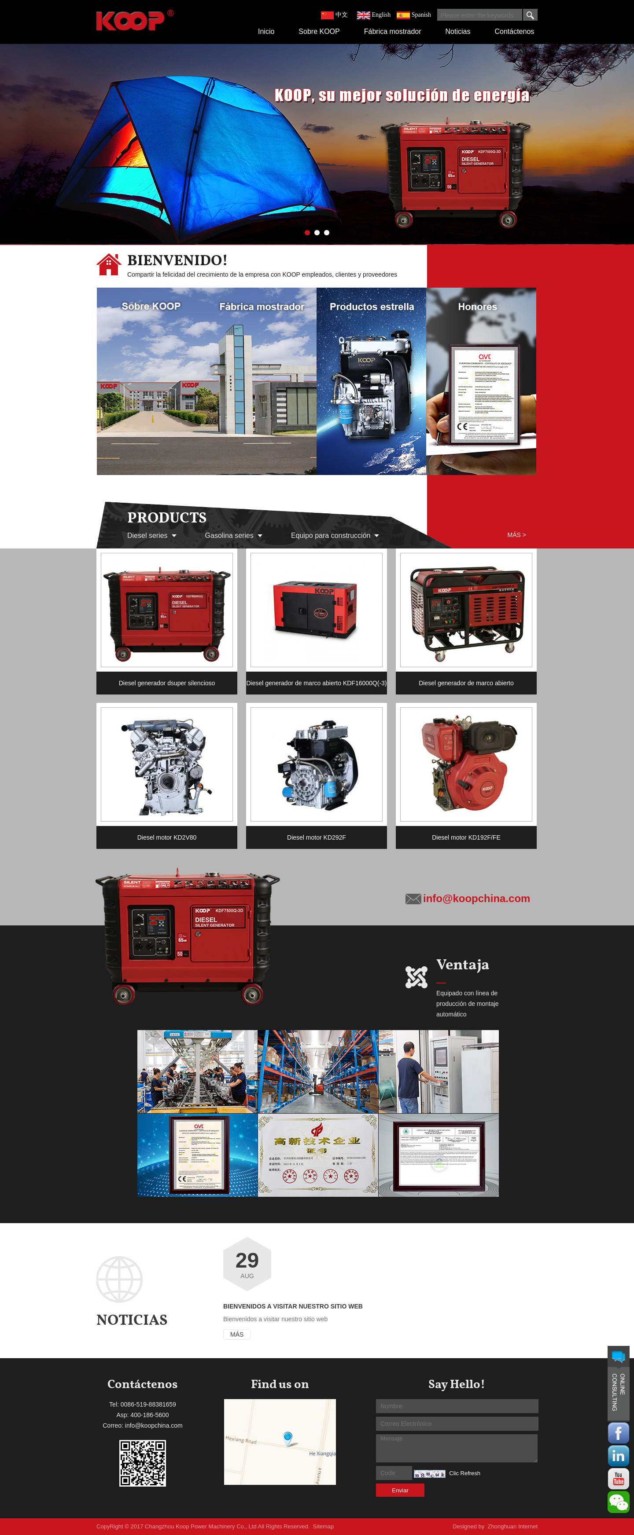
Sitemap (323, 1526)
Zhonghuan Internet (513, 1526)
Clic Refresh (464, 1473)
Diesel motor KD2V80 (167, 837)
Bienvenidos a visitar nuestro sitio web (293, 1306)
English (381, 14)
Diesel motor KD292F (316, 837)
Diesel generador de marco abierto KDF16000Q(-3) (316, 683)
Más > (517, 534)
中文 (341, 14)
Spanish (421, 14)
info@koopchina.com (476, 898)
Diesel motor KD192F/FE (466, 837)
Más (236, 1334)
